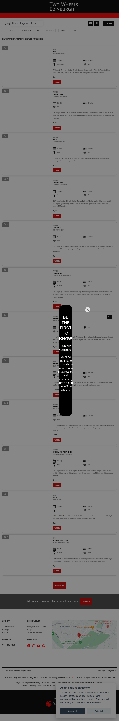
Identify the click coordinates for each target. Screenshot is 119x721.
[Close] (87, 335)
